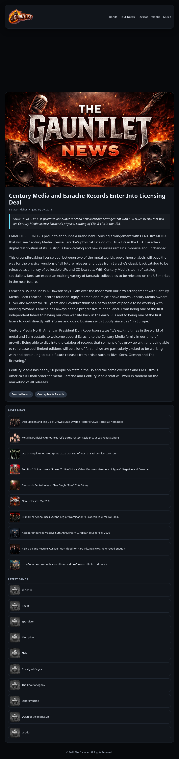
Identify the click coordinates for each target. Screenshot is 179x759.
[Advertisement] (89, 61)
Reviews (143, 17)
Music (167, 17)
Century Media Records (50, 394)
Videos (155, 17)
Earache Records (21, 394)
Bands (113, 17)
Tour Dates (127, 17)
